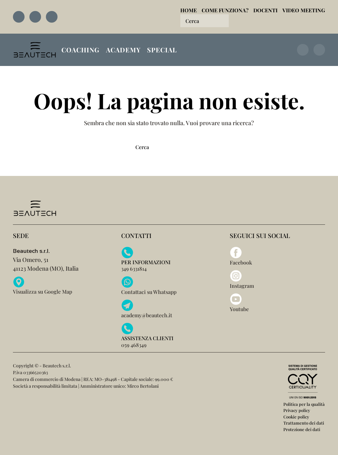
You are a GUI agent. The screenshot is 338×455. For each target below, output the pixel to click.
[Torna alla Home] (35, 50)
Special (162, 49)
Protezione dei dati (301, 429)
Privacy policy (296, 410)
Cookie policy (296, 416)
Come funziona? (225, 10)
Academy (123, 49)
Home (188, 10)
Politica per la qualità (304, 404)
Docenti (265, 10)
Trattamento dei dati (303, 423)
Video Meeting (303, 10)
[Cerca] (204, 20)
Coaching (80, 49)
